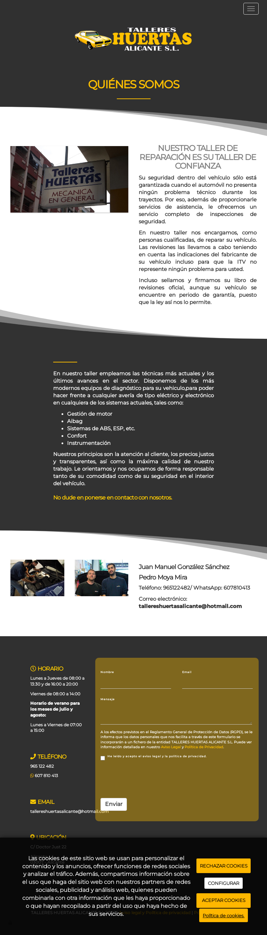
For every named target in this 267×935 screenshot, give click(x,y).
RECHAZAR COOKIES (224, 866)
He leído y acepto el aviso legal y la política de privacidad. (153, 757)
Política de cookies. (223, 915)
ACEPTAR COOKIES (223, 900)
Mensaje (107, 699)
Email (187, 672)
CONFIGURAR (223, 883)
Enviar (113, 804)
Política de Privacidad (204, 747)
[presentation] (153, 779)
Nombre (107, 672)
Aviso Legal (171, 747)
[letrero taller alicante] (69, 179)
